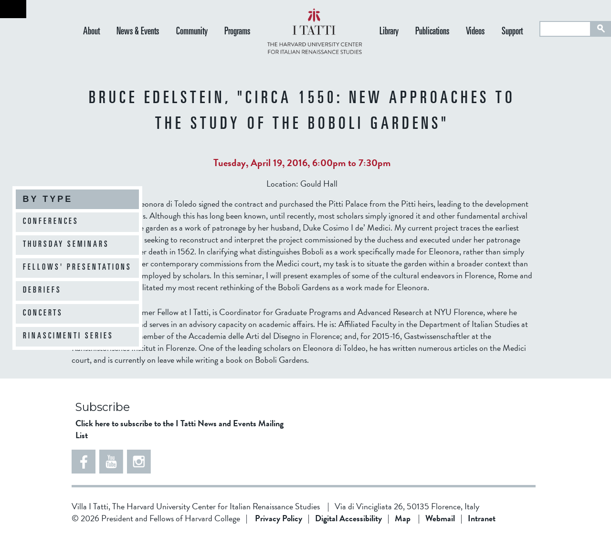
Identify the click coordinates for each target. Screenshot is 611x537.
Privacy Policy (278, 518)
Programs (237, 32)
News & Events (137, 32)
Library (389, 32)
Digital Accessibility (348, 518)
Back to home (13, 9)
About (91, 32)
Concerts (43, 313)
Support (512, 32)
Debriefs (42, 290)
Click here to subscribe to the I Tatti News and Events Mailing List (179, 429)
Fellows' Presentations (77, 267)
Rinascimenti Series (68, 336)
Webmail (440, 518)
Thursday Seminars (66, 245)
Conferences (51, 222)
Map (403, 518)
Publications (432, 32)
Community (192, 32)
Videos (475, 32)
